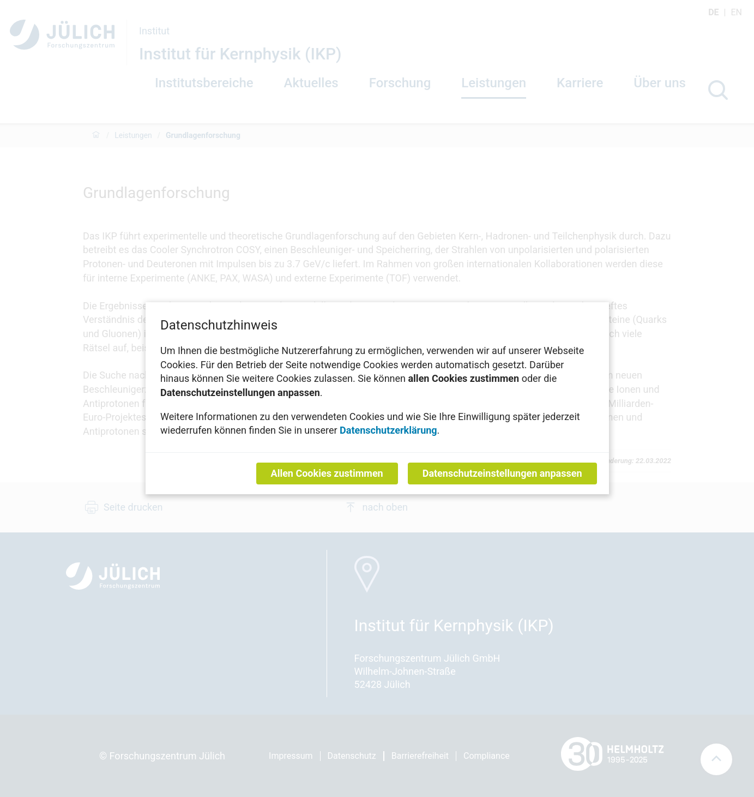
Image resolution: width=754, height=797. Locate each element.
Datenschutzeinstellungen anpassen (502, 474)
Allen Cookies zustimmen (326, 474)
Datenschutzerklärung (388, 430)
